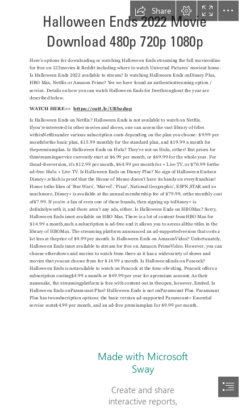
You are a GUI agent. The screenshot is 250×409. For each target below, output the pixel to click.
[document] (125, 204)
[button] (153, 11)
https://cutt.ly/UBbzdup (102, 108)
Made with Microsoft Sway (143, 362)
